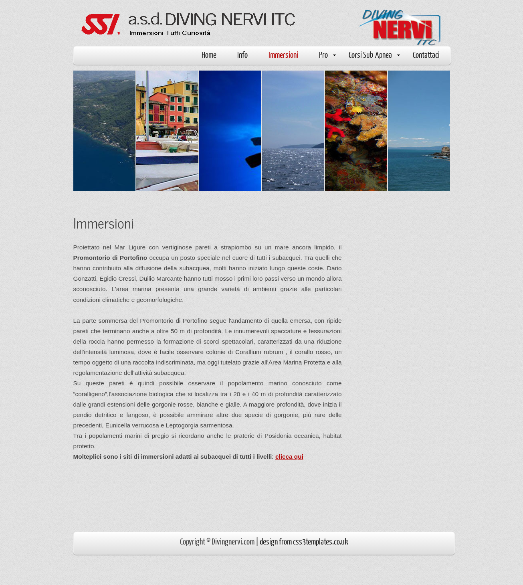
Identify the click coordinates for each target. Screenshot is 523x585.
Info (242, 54)
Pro (327, 54)
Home (209, 54)
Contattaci (426, 54)
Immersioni (283, 54)
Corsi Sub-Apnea (374, 54)
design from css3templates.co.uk (304, 541)
